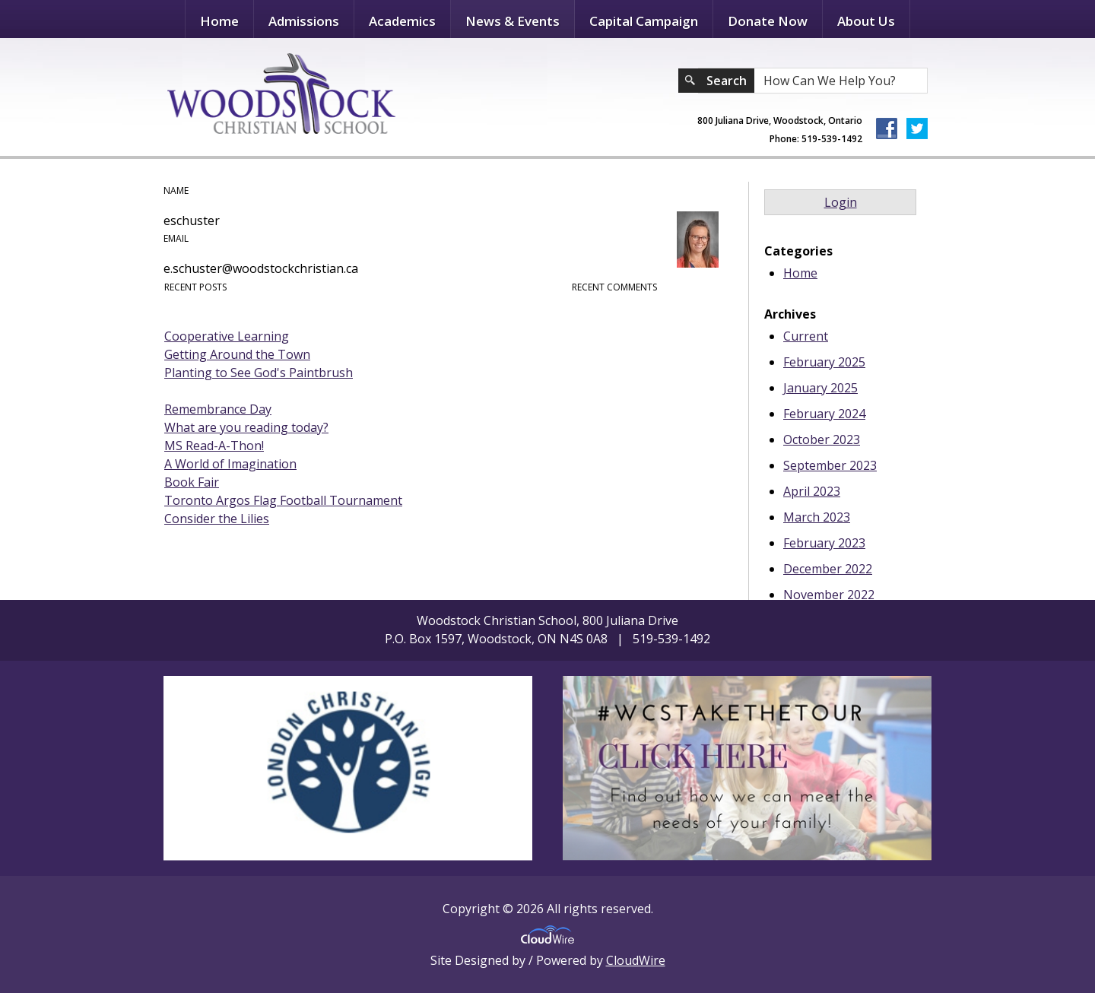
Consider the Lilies (216, 518)
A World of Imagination (230, 463)
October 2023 (821, 439)
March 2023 (816, 517)
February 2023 (824, 543)
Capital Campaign (643, 21)
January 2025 (820, 387)
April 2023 (811, 491)
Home (219, 21)
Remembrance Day (217, 409)
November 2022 (828, 594)
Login (840, 202)
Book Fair (191, 482)
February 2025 (824, 362)
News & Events (512, 21)
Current (805, 336)
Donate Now (768, 21)
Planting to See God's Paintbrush (258, 372)
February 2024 (824, 413)
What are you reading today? (246, 427)
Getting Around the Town (237, 354)
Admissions (303, 21)
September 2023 (830, 465)
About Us (866, 21)
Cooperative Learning (226, 336)
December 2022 (827, 568)
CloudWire (635, 960)
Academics (402, 21)
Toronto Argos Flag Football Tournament (283, 500)
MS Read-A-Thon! (214, 445)
